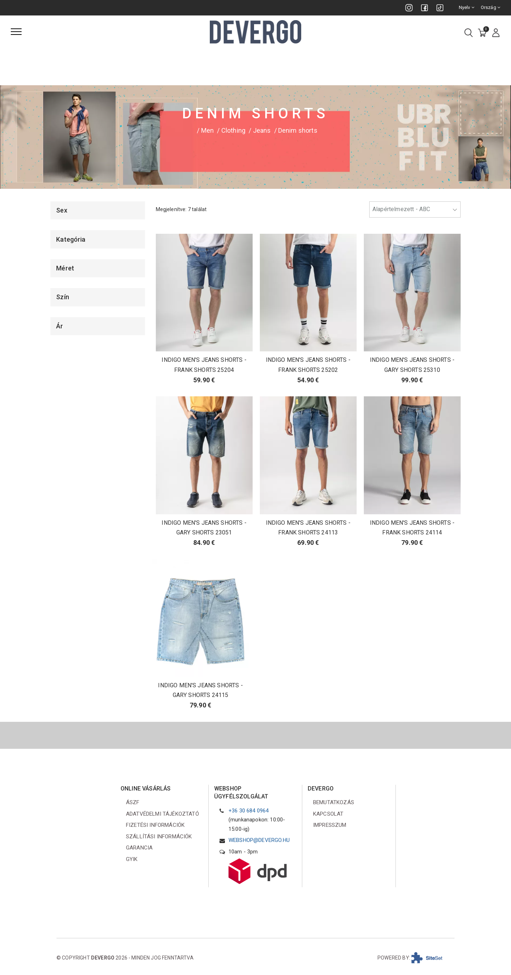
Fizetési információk (155, 825)
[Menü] (16, 31)
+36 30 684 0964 (248, 810)
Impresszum (330, 825)
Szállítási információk (159, 836)
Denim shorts (297, 130)
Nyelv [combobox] (466, 7)
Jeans (262, 130)
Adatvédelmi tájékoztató (162, 814)
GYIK (132, 859)
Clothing (233, 130)
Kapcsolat (328, 814)
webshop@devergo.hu (259, 840)
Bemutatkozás (333, 802)
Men (207, 130)
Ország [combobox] (490, 7)
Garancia (139, 847)
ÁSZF (133, 802)
